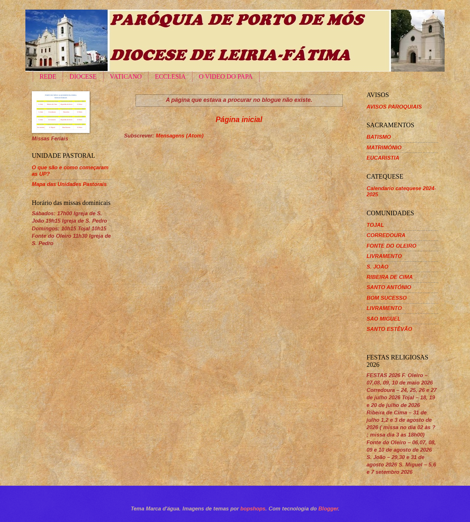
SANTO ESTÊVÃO (389, 329)
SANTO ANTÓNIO (389, 287)
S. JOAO (377, 267)
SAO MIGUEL (384, 319)
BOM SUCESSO (387, 298)
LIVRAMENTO (384, 256)
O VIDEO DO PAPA (226, 76)
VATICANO (126, 76)
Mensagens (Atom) (180, 136)
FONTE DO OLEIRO (391, 246)
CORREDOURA (386, 235)
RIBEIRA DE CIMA (390, 277)
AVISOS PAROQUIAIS (394, 107)
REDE (48, 76)
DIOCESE (82, 76)
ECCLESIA (170, 76)
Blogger (328, 509)
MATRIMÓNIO (384, 148)
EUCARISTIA (383, 158)
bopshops (252, 509)
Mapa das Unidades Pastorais (69, 184)
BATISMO (379, 137)
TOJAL (375, 225)
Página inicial (239, 119)
